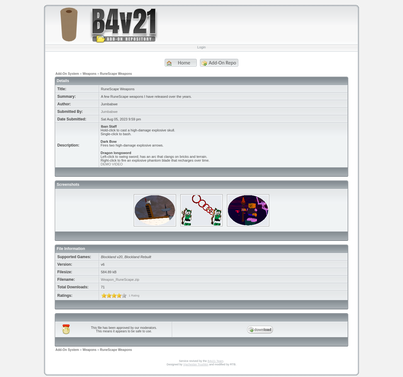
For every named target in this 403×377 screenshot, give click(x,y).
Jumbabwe (109, 112)
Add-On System (67, 73)
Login (201, 47)
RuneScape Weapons (116, 73)
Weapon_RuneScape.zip (120, 279)
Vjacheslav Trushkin (195, 364)
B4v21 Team (215, 361)
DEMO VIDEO (112, 164)
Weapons (89, 73)
